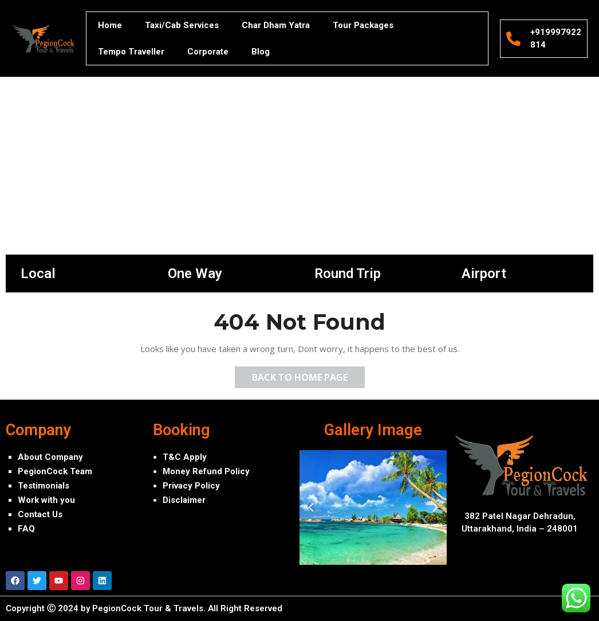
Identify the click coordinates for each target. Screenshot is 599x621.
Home (110, 25)
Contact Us (40, 514)
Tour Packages (363, 25)
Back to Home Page (308, 375)
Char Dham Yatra (276, 25)
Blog (260, 51)
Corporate (207, 51)
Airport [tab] (484, 273)
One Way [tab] (195, 273)
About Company (50, 457)
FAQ (26, 529)
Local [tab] (38, 273)
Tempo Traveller (131, 51)
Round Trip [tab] (347, 273)
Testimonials (43, 486)
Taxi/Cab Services (182, 25)
